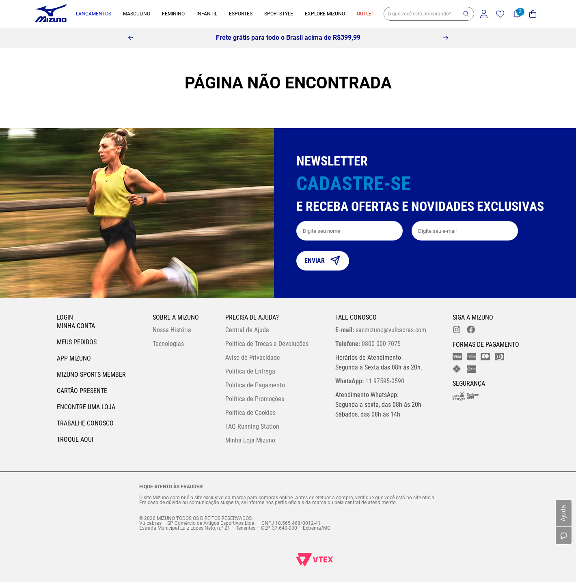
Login (65, 317)
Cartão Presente (82, 391)
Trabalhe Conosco (85, 423)
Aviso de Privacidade (252, 357)
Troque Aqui (75, 439)
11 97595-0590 (369, 381)
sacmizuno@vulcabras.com (380, 330)
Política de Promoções (254, 399)
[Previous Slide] (131, 38)
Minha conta (76, 326)
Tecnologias (168, 344)
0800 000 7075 (368, 344)
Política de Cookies (250, 413)
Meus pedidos (77, 342)
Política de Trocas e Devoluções (266, 344)
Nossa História (172, 330)
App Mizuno (74, 358)
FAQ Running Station (252, 426)
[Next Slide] (446, 38)
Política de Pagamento (255, 385)
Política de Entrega (250, 371)
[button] (466, 14)
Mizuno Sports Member (91, 374)
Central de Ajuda (247, 330)
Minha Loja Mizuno (250, 440)
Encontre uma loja (86, 407)
